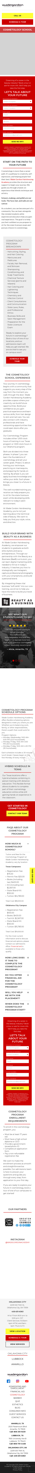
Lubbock (17, 1359)
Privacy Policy (17, 1470)
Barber (17, 1398)
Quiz (17, 1401)
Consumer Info (17, 1411)
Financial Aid (17, 1391)
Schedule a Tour (17, 22)
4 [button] (22, 661)
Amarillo (17, 1364)
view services (17, 1344)
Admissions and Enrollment (17, 1387)
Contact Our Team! (17, 813)
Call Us (17, 16)
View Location (17, 1331)
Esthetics (17, 1404)
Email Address (8, 132)
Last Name (7, 119)
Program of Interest (11, 98)
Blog (17, 1408)
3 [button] (19, 661)
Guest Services (17, 1414)
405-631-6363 (17, 1312)
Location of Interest (11, 105)
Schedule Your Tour (17, 360)
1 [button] (13, 661)
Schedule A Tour (18, 1338)
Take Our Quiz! (32, 876)
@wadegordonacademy (18, 1242)
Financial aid (16, 946)
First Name (7, 112)
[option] (17, 636)
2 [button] (16, 661)
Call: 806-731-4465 (17, 1444)
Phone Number (8, 125)
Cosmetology (17, 1395)
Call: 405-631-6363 (18, 1456)
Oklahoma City (17, 1353)
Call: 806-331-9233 (17, 1432)
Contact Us (17, 1417)
